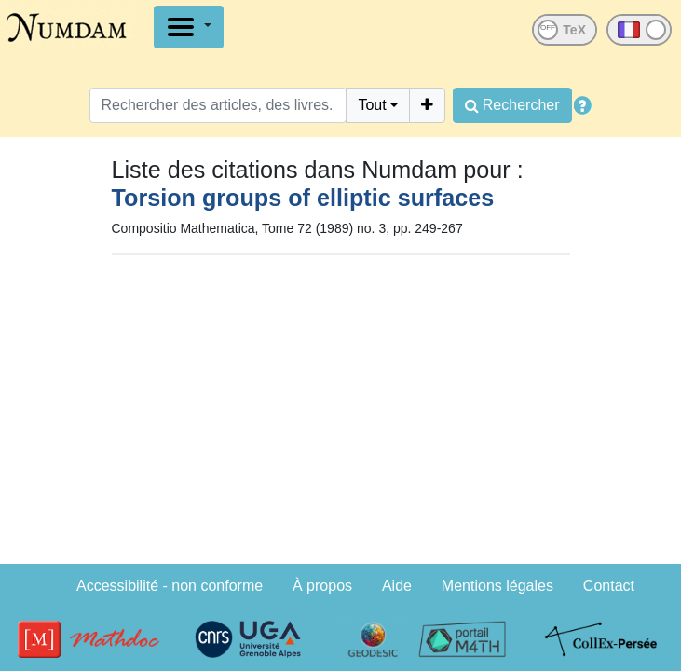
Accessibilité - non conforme (169, 586)
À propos (322, 586)
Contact (608, 586)
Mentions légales (497, 586)
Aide (397, 586)
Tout (372, 105)
